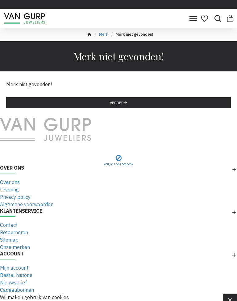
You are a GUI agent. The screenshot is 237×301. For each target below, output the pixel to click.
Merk (103, 34)
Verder (117, 102)
